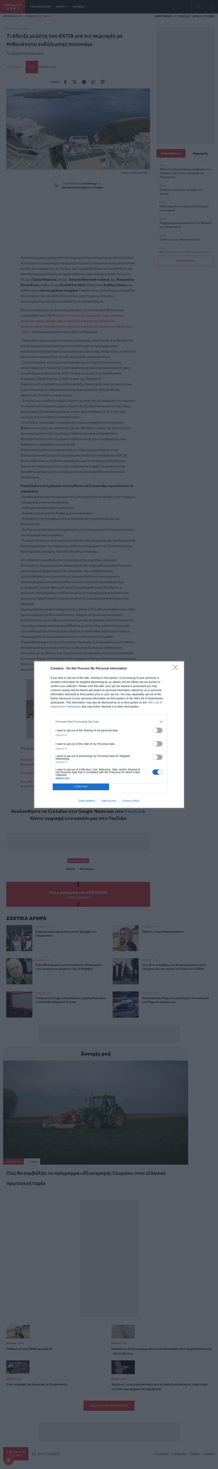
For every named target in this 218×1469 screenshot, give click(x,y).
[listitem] (109, 722)
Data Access (108, 800)
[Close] (176, 668)
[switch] (157, 730)
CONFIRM (81, 786)
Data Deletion (87, 800)
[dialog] (109, 734)
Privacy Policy (130, 800)
